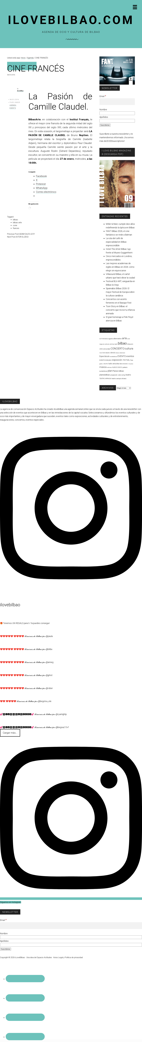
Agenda (13, 105)
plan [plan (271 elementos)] (110, 370)
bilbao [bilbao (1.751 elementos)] (122, 343)
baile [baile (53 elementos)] (116, 344)
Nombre (103, 109)
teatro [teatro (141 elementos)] (128, 375)
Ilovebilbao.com (71, 20)
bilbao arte (17, 222)
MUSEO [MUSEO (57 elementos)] (125, 364)
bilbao (15, 220)
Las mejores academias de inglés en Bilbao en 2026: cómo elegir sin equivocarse (120, 267)
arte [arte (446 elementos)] (124, 338)
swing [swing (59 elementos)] (123, 375)
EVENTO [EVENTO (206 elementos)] (122, 356)
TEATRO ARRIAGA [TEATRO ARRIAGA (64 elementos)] (105, 378)
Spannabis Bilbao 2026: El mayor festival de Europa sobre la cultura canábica (120, 292)
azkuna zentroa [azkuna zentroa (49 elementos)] (109, 344)
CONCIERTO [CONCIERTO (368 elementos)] (117, 348)
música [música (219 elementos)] (102, 367)
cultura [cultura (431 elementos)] (129, 348)
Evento (13, 108)
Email (102, 96)
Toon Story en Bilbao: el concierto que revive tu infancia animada (120, 310)
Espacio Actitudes (44, 957)
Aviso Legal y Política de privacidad (68, 957)
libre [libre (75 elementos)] (121, 364)
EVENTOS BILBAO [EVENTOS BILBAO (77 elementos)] (105, 360)
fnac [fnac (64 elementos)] (131, 360)
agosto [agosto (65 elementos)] (110, 339)
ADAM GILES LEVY (27, 234)
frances (16, 228)
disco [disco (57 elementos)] (117, 353)
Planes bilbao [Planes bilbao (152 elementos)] (118, 371)
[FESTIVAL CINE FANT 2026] (117, 84)
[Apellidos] (117, 121)
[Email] (117, 101)
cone (15, 225)
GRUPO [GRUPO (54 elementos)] (105, 364)
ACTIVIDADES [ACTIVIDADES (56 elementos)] (103, 339)
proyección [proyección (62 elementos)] (113, 375)
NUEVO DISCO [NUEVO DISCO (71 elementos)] (117, 367)
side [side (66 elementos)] (119, 375)
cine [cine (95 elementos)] (101, 349)
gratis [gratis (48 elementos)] (101, 364)
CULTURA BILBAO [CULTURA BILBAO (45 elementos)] (104, 353)
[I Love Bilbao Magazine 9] (117, 207)
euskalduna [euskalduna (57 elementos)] (113, 356)
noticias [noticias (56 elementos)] (109, 367)
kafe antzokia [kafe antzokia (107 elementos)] (114, 364)
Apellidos (103, 117)
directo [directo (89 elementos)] (113, 353)
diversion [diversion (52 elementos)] (122, 353)
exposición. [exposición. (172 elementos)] (117, 360)
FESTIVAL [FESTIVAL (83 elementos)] (126, 360)
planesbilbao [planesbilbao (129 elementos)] (104, 375)
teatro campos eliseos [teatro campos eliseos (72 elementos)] (119, 378)
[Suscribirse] (104, 125)
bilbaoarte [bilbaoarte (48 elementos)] (130, 344)
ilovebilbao (20, 91)
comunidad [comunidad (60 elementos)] (106, 349)
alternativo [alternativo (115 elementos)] (117, 339)
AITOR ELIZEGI (22, 237)
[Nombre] (117, 113)
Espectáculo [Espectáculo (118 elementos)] (104, 356)
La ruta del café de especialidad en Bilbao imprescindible (116, 242)
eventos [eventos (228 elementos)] (130, 356)
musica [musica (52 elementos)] (130, 364)
